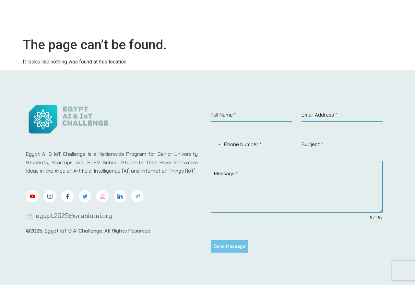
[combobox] (216, 145)
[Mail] (102, 196)
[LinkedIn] (119, 196)
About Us (225, 17)
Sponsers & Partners (321, 17)
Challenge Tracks (266, 17)
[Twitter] (84, 196)
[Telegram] (137, 196)
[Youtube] (32, 196)
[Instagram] (49, 196)
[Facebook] (67, 196)
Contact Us (369, 17)
